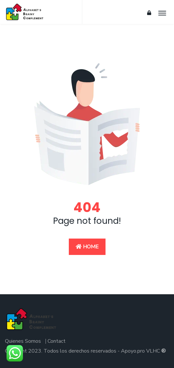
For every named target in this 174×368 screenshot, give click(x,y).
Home (87, 246)
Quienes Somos (23, 341)
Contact (57, 341)
